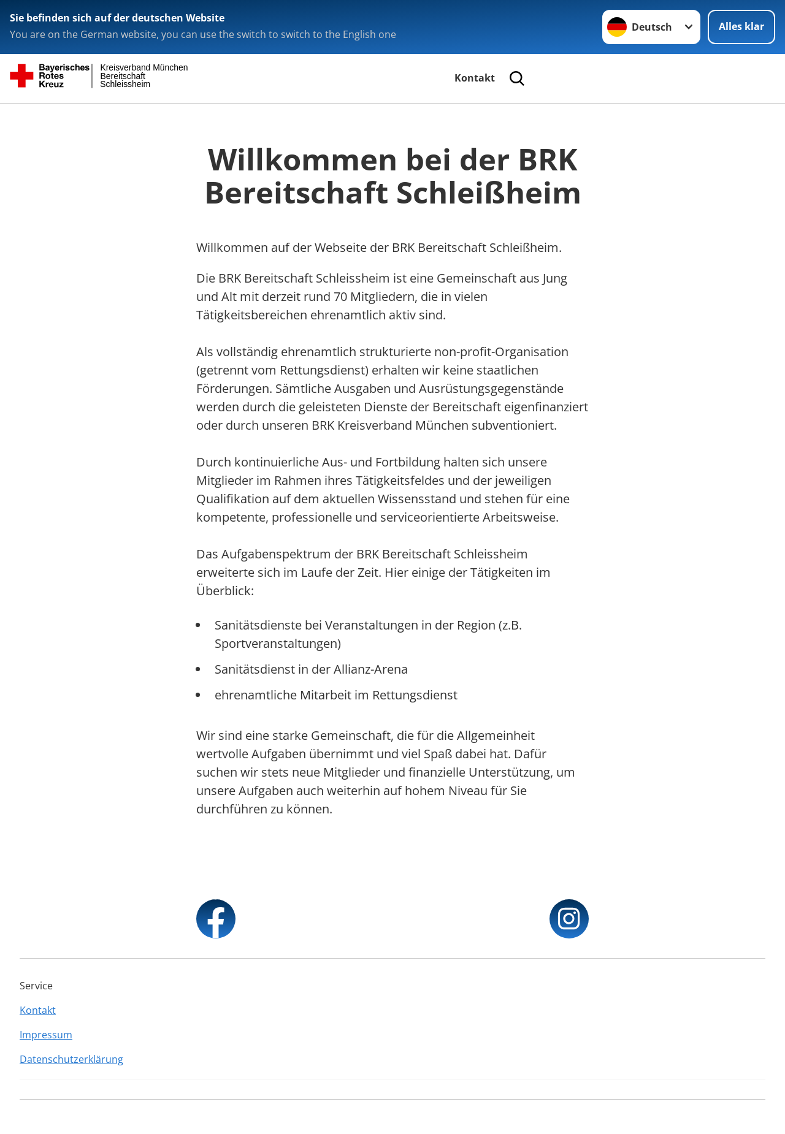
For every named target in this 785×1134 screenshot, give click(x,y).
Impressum (46, 1034)
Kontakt (474, 78)
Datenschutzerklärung (71, 1059)
